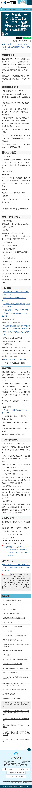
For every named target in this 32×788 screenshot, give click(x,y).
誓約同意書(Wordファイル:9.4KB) (15, 359)
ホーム (4, 9)
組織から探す (12, 9)
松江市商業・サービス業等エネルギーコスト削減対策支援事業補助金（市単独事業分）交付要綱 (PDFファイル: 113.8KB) (17, 551)
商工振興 (5, 596)
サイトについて (6, 781)
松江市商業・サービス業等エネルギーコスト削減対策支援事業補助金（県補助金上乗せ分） (16, 47)
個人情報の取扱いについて (16, 781)
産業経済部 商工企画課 (25, 9)
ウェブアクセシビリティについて (17, 782)
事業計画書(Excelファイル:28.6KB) (15, 310)
